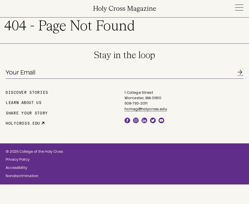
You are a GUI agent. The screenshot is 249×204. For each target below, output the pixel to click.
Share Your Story (27, 113)
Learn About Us (24, 102)
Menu (239, 7)
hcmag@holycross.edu (145, 109)
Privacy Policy (17, 160)
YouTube (161, 120)
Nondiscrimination (22, 176)
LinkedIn (144, 120)
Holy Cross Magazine (124, 9)
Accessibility (16, 168)
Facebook (127, 120)
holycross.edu (23, 123)
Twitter (153, 120)
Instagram (136, 120)
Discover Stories (27, 92)
